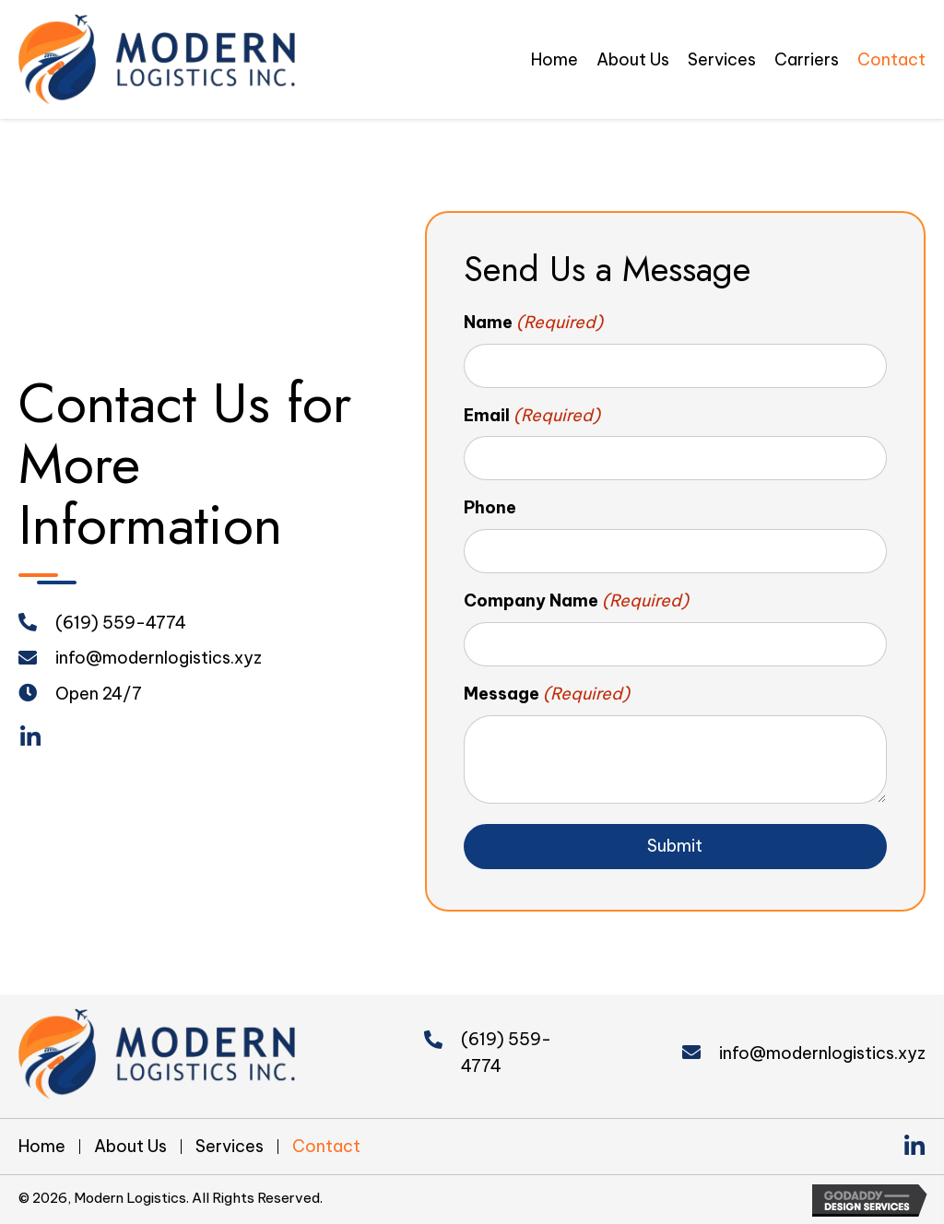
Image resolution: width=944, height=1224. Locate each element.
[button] (29, 737)
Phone (490, 507)
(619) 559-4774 (120, 622)
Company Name (577, 601)
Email (532, 416)
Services (229, 1146)
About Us (130, 1146)
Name (534, 323)
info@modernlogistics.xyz (158, 657)
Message (547, 694)
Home (41, 1146)
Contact (326, 1146)
